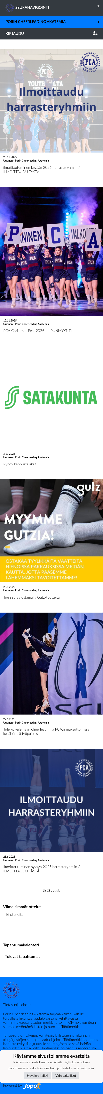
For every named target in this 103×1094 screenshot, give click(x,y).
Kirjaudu (51, 33)
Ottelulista (13, 930)
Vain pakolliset (65, 1075)
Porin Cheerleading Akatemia (54, 22)
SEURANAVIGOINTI (54, 6)
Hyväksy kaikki (37, 1075)
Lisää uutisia (51, 890)
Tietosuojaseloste (17, 1004)
